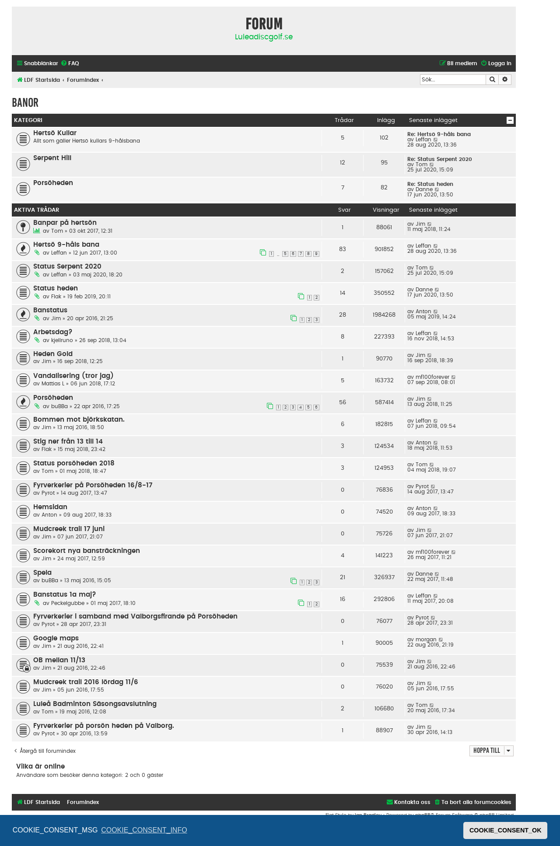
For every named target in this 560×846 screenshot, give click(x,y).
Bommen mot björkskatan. (79, 419)
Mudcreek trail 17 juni (69, 529)
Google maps (56, 638)
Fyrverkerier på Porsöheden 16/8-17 (92, 485)
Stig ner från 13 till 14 (68, 441)
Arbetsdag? (53, 332)
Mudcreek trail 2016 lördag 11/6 (85, 682)
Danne (424, 189)
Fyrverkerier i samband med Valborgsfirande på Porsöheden (135, 616)
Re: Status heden (430, 184)
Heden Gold (53, 354)
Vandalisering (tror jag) (73, 376)
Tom (421, 164)
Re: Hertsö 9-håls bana (439, 134)
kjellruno (62, 340)
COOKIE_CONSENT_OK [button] (505, 830)
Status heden (55, 288)
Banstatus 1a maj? (64, 594)
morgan (426, 639)
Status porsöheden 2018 (74, 463)
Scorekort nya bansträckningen (86, 551)
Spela (42, 573)
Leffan (423, 139)
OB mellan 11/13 (59, 660)
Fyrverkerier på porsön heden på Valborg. (103, 726)
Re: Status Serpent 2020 (439, 159)
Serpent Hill (52, 158)
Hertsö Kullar (55, 133)
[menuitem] (69, 64)
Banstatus (50, 310)
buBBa (59, 406)
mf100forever (432, 377)
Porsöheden (53, 183)
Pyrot (48, 493)
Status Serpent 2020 (67, 266)
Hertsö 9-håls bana (66, 244)
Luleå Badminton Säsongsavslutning (95, 704)
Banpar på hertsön (65, 223)
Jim (420, 224)
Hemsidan (50, 507)
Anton (423, 311)
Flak (56, 296)
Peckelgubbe (67, 603)
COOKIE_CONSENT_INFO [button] (144, 830)
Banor (25, 102)
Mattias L (53, 383)
